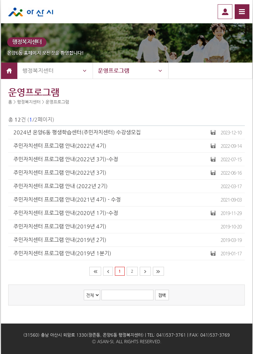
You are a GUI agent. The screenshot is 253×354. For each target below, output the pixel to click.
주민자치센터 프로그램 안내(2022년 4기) (59, 146)
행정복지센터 (38, 70)
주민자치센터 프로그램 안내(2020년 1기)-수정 (65, 213)
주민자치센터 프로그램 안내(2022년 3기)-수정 (65, 159)
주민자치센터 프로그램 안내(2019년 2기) (59, 240)
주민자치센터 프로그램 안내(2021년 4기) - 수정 (67, 199)
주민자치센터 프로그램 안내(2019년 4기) (59, 226)
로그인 (225, 11)
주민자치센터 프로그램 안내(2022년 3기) (59, 172)
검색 (161, 295)
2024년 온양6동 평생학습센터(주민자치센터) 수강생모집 (77, 132)
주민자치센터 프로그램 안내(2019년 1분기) (62, 253)
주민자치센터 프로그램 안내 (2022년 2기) (60, 186)
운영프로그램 (113, 70)
